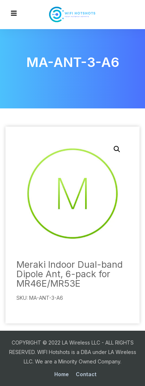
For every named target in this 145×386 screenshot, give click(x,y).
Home (61, 374)
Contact (86, 374)
